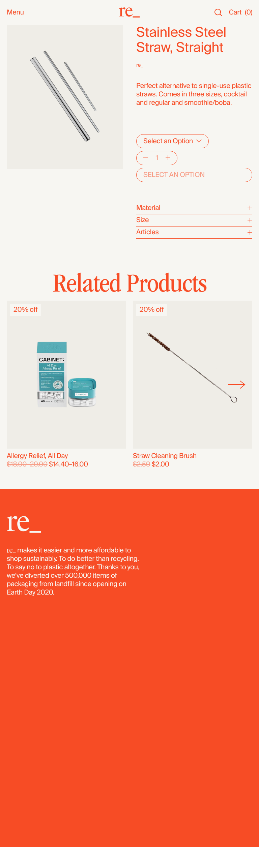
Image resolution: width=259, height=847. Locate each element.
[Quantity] (156, 158)
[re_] (129, 12)
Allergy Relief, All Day (37, 456)
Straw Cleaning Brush (165, 456)
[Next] (237, 384)
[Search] (218, 12)
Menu (15, 12)
